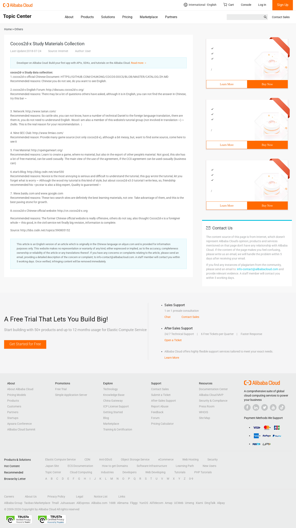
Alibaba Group (13, 503)
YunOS (143, 503)
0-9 (191, 478)
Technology (110, 389)
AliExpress (83, 503)
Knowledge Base (113, 395)
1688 (112, 503)
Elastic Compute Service (60, 459)
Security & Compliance (213, 400)
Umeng (189, 503)
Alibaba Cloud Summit (21, 429)
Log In (262, 4)
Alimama (122, 503)
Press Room (206, 406)
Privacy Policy (56, 496)
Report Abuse (159, 406)
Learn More (227, 84)
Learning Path (185, 466)
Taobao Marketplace (37, 503)
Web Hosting (190, 459)
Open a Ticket (173, 340)
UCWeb (178, 503)
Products (87, 17)
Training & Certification (117, 429)
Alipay (221, 503)
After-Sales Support (163, 400)
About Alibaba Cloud (20, 389)
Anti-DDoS (105, 459)
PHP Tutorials (203, 472)
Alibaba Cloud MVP (211, 395)
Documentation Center (213, 389)
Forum (155, 418)
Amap (168, 503)
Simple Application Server (71, 395)
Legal (79, 496)
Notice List (101, 496)
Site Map (204, 418)
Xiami (199, 503)
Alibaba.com (99, 503)
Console (246, 4)
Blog (106, 418)
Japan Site (52, 466)
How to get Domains (115, 466)
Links (121, 496)
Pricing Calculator (162, 423)
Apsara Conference (19, 423)
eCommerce (165, 459)
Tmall (55, 503)
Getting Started (113, 412)
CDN (87, 459)
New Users (209, 466)
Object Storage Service (135, 459)
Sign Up (282, 5)
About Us (31, 496)
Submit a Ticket (161, 395)
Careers (9, 496)
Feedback (157, 412)
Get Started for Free (25, 344)
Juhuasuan (67, 503)
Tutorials (179, 472)
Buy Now (267, 84)
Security (212, 459)
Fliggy (134, 503)
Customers (14, 406)
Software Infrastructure (152, 466)
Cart (228, 4)
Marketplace (149, 17)
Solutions (108, 17)
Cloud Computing (81, 472)
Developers (129, 472)
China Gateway (113, 400)
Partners (171, 17)
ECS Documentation (80, 466)
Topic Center (53, 472)
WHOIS (203, 412)
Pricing (127, 17)
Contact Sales (281, 17)
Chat (167, 317)
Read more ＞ (139, 62)
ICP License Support (116, 406)
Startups (12, 418)
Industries (107, 472)
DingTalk (210, 503)
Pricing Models (16, 395)
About (69, 17)
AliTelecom (156, 503)
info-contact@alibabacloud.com (257, 269)
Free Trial (61, 389)
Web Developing (155, 472)
